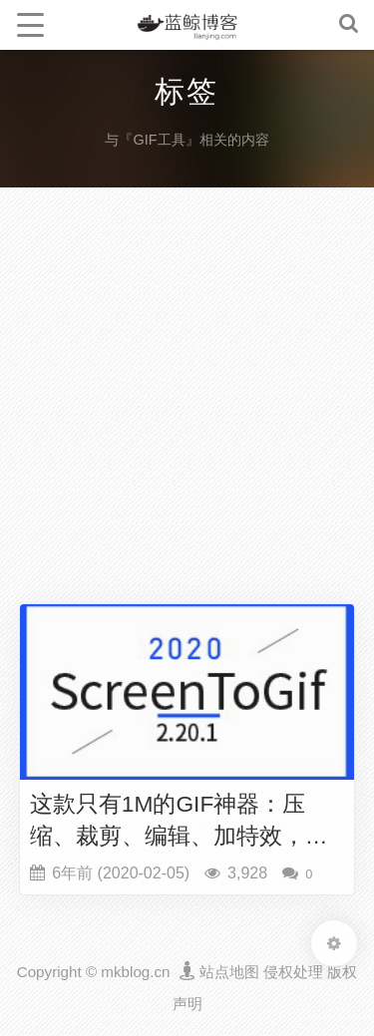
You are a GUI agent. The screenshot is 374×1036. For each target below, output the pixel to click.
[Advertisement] (187, 400)
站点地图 (229, 971)
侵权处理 (293, 971)
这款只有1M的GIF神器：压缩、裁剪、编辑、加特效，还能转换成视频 (179, 822)
